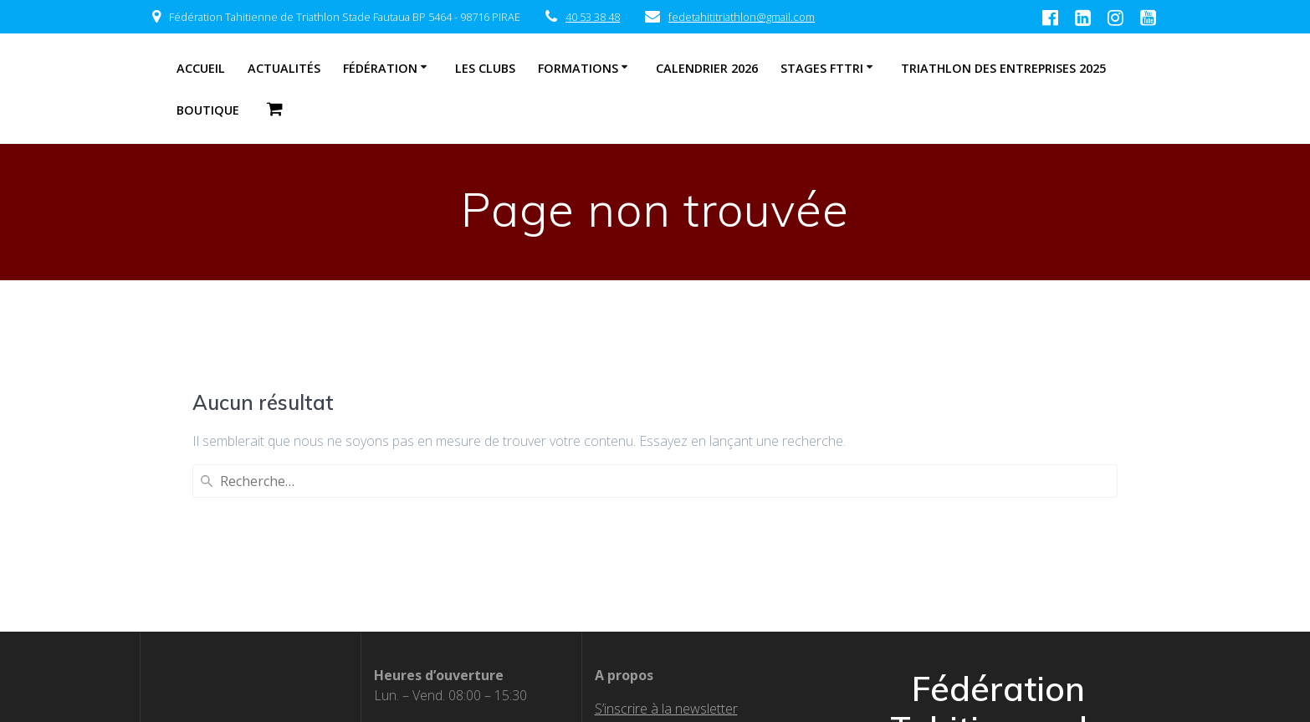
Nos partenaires (644, 599)
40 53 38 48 (592, 16)
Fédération (380, 68)
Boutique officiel (643, 639)
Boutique (208, 110)
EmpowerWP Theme (1062, 642)
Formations (578, 68)
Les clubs (485, 68)
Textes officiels (639, 559)
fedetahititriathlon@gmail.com (741, 16)
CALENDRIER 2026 (707, 68)
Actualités (284, 68)
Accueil (201, 68)
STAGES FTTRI (821, 68)
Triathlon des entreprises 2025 (1003, 68)
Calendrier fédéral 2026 (664, 619)
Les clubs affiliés (643, 579)
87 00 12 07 (476, 559)
